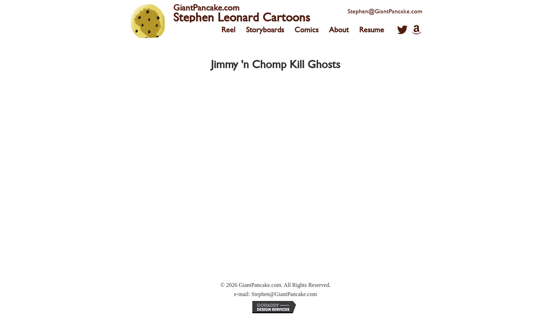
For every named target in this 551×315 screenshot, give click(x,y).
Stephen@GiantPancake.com (385, 11)
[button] (402, 30)
